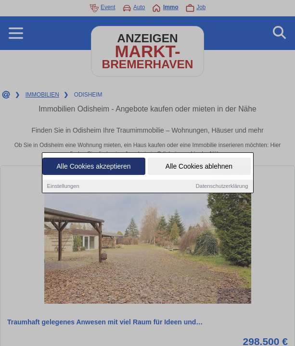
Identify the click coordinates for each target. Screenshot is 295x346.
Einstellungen (63, 186)
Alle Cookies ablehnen (199, 167)
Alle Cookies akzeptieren (93, 167)
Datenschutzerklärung (222, 186)
